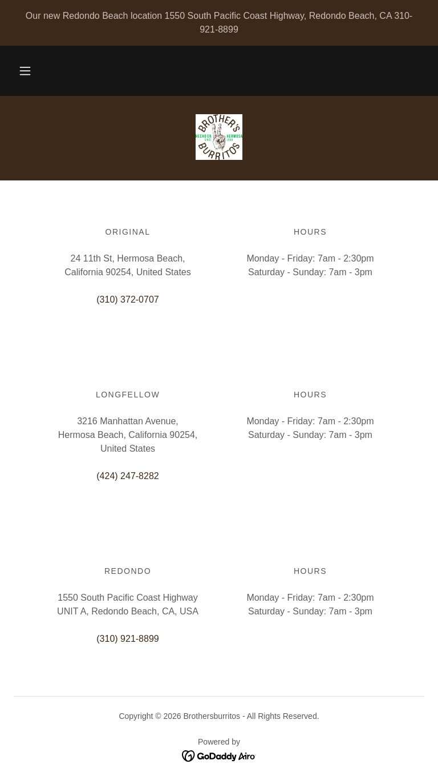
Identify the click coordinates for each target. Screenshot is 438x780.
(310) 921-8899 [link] (127, 639)
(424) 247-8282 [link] (127, 476)
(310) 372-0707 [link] (127, 299)
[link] (219, 137)
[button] (25, 70)
